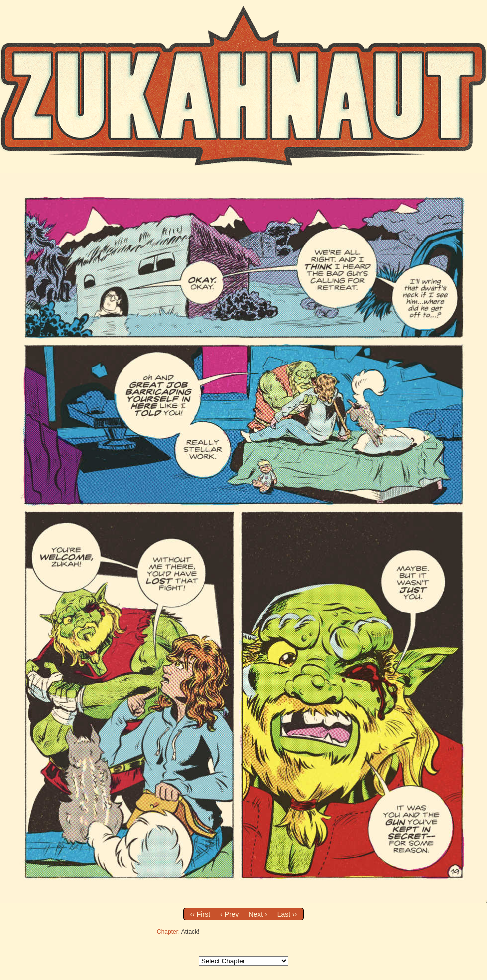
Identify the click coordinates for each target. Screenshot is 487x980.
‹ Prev (229, 914)
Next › (257, 914)
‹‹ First (200, 914)
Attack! (190, 931)
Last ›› (287, 914)
